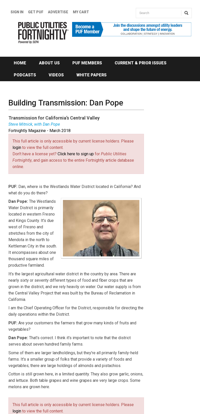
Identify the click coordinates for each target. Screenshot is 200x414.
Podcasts (25, 75)
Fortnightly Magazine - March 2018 (39, 130)
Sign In (16, 12)
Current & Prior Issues (140, 63)
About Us (49, 63)
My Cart (81, 12)
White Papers (91, 75)
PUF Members (87, 63)
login (16, 147)
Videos (56, 75)
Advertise (58, 12)
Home (20, 63)
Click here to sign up (76, 153)
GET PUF (35, 12)
